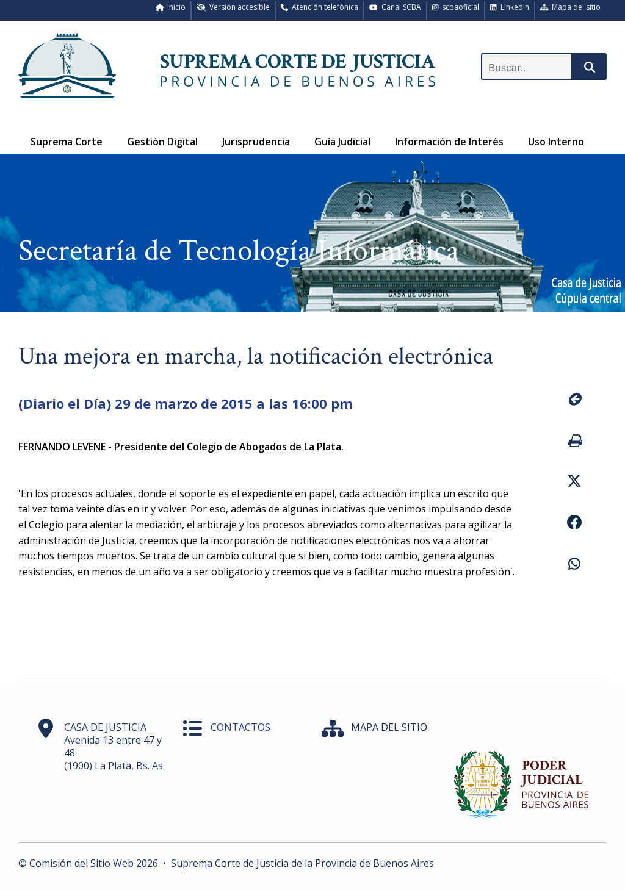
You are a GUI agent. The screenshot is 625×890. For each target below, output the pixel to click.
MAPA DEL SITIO (389, 727)
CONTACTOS (240, 727)
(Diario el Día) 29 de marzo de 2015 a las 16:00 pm (185, 403)
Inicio (171, 7)
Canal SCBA (395, 7)
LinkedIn (509, 7)
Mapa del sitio (570, 7)
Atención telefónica (319, 7)
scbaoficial (456, 7)
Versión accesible (233, 7)
